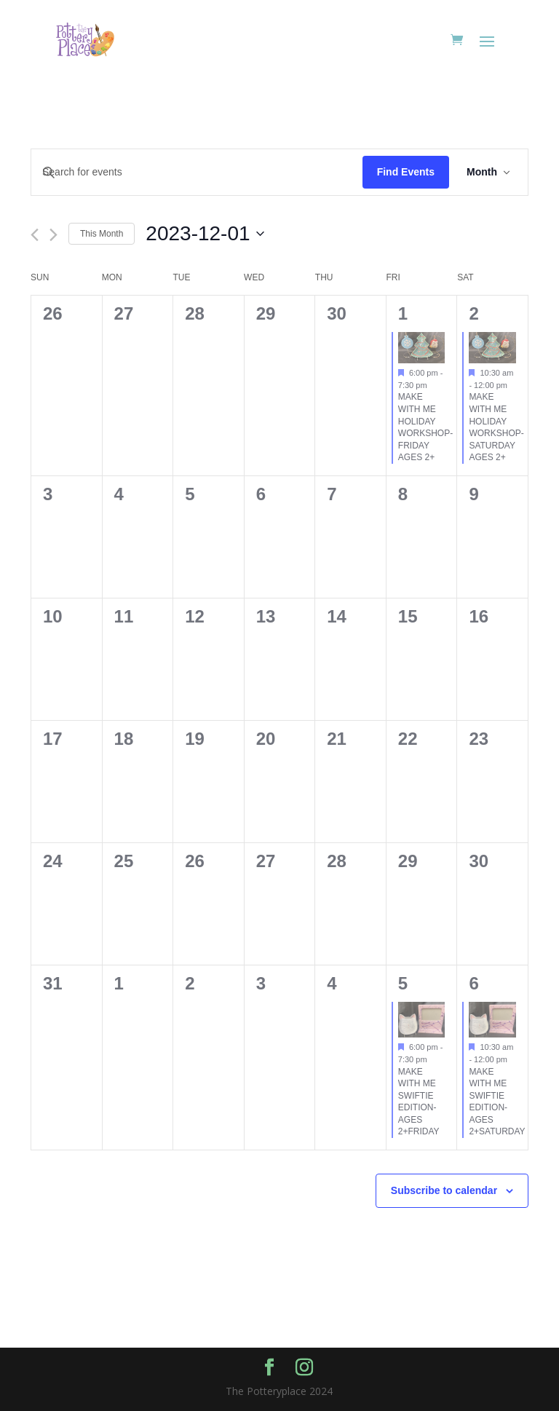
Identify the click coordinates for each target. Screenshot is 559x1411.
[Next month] (53, 235)
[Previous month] (35, 235)
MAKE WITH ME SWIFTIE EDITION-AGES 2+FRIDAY (419, 1102)
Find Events (406, 172)
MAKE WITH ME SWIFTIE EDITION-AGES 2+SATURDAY (497, 1102)
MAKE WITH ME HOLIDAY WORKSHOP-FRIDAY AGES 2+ (425, 427)
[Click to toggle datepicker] (204, 233)
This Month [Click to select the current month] (101, 234)
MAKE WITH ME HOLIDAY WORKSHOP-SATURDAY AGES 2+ (496, 427)
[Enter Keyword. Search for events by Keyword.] (196, 172)
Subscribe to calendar (444, 1190)
